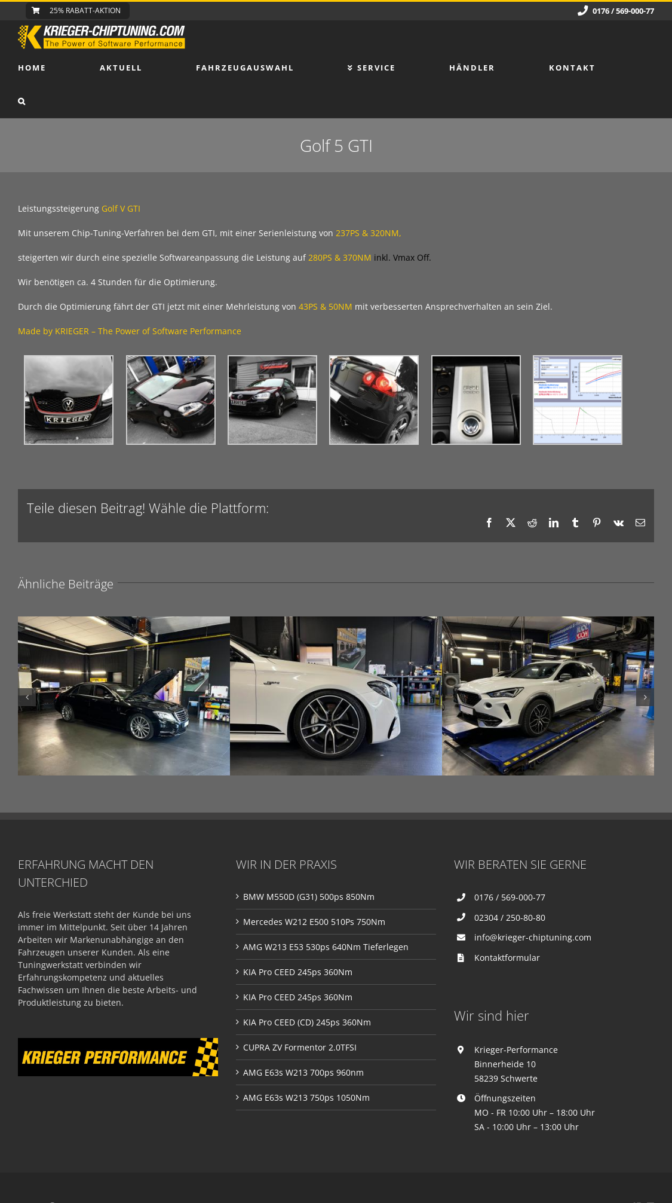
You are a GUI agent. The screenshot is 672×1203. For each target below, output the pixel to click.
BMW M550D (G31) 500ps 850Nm (309, 896)
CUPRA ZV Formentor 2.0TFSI (300, 1047)
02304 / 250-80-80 (509, 917)
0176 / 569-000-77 (509, 897)
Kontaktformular (507, 957)
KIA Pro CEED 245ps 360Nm (297, 972)
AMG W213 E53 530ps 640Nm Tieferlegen (326, 946)
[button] (22, 101)
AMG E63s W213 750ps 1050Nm (306, 1097)
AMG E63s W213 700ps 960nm (303, 1072)
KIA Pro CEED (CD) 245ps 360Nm (307, 1022)
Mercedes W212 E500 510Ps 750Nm (314, 921)
